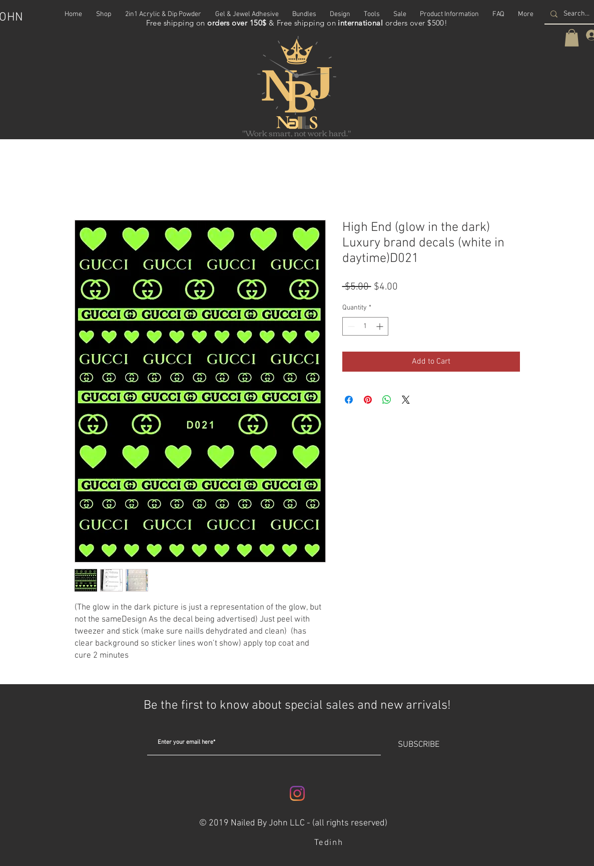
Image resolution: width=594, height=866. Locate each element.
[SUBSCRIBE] (418, 745)
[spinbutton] (365, 326)
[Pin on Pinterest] (368, 400)
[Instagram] (297, 793)
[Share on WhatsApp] (387, 400)
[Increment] (380, 326)
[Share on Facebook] (349, 400)
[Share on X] (406, 400)
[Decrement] (350, 326)
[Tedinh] (330, 842)
